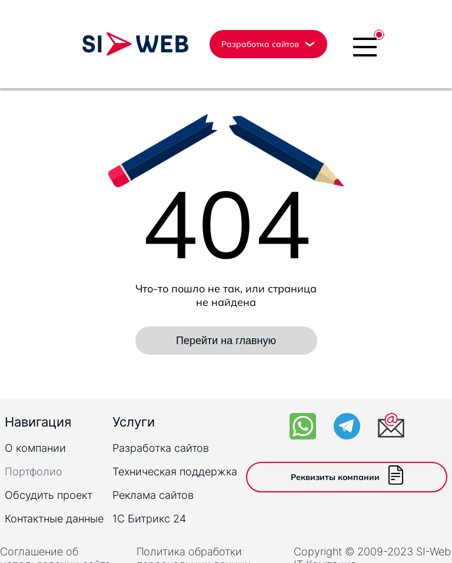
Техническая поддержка (174, 471)
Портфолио (33, 471)
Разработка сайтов (160, 448)
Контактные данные (54, 518)
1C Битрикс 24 (149, 518)
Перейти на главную (226, 341)
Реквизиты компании (347, 477)
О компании (35, 448)
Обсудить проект (48, 495)
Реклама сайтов (153, 495)
